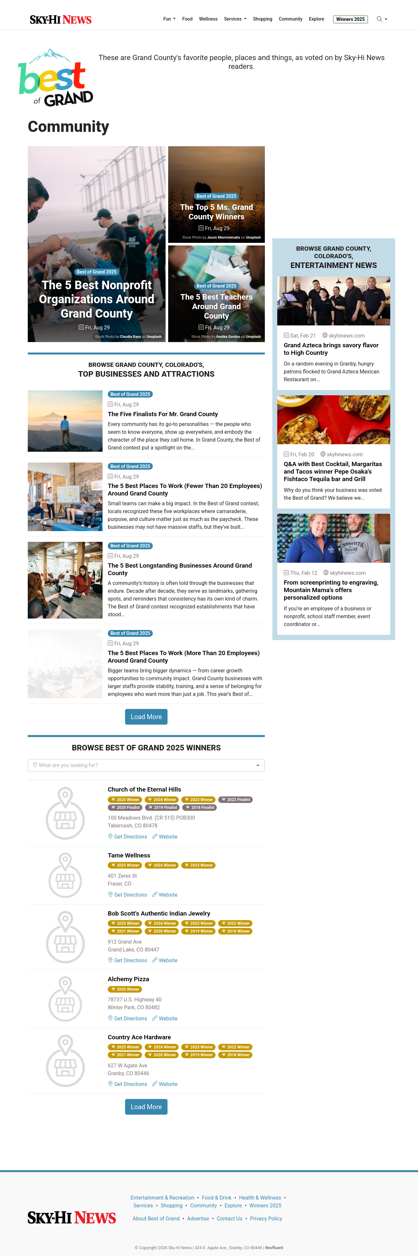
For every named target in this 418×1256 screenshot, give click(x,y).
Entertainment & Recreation (162, 1198)
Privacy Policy (266, 1219)
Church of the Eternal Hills (144, 789)
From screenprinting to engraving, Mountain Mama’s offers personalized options (331, 590)
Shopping (172, 1205)
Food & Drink (217, 1198)
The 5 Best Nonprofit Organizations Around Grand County (96, 299)
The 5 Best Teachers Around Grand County (216, 306)
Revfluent (274, 1247)
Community (203, 1205)
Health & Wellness (260, 1198)
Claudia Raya (130, 337)
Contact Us (230, 1219)
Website (164, 837)
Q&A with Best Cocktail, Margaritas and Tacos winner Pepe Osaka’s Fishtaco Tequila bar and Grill (333, 471)
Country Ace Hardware (139, 1037)
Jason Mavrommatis (223, 237)
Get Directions (127, 837)
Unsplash (154, 337)
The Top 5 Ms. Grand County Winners (216, 212)
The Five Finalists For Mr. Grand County (163, 414)
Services (143, 1205)
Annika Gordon (228, 337)
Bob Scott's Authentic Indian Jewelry (159, 913)
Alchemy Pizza (128, 979)
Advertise (198, 1219)
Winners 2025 (350, 19)
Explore (316, 19)
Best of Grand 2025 (97, 272)
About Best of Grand (156, 1219)
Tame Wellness (129, 855)
